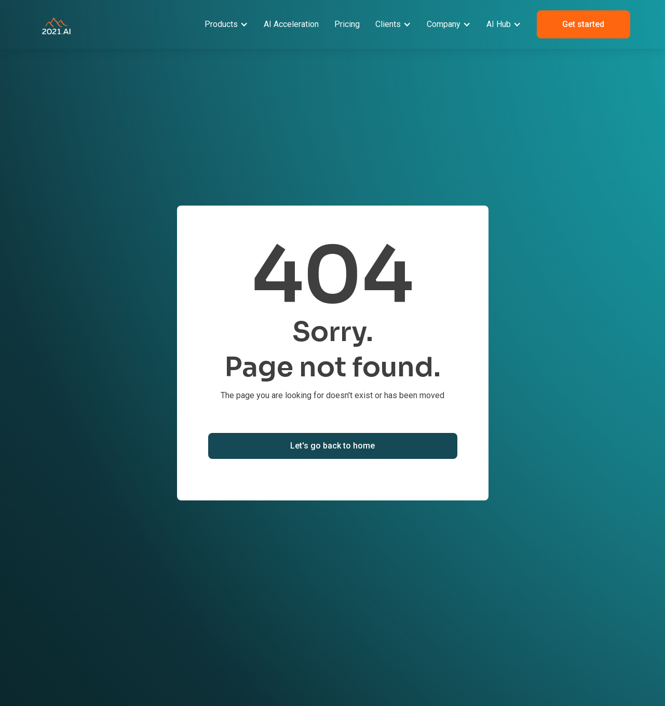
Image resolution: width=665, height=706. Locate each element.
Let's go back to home (332, 446)
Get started (583, 24)
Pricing (347, 24)
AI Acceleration (291, 24)
